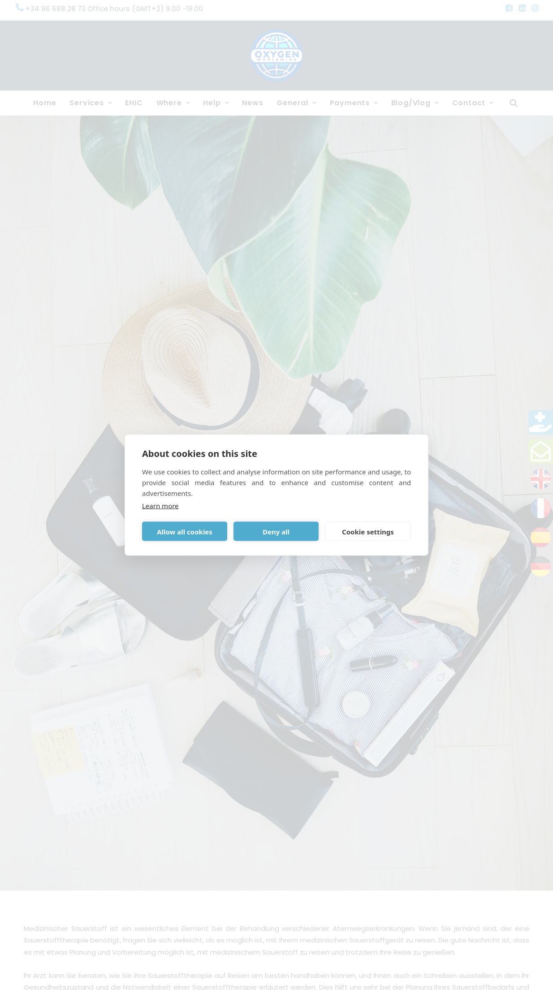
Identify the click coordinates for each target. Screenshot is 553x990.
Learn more (160, 505)
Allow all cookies (184, 531)
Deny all (276, 531)
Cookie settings (368, 531)
